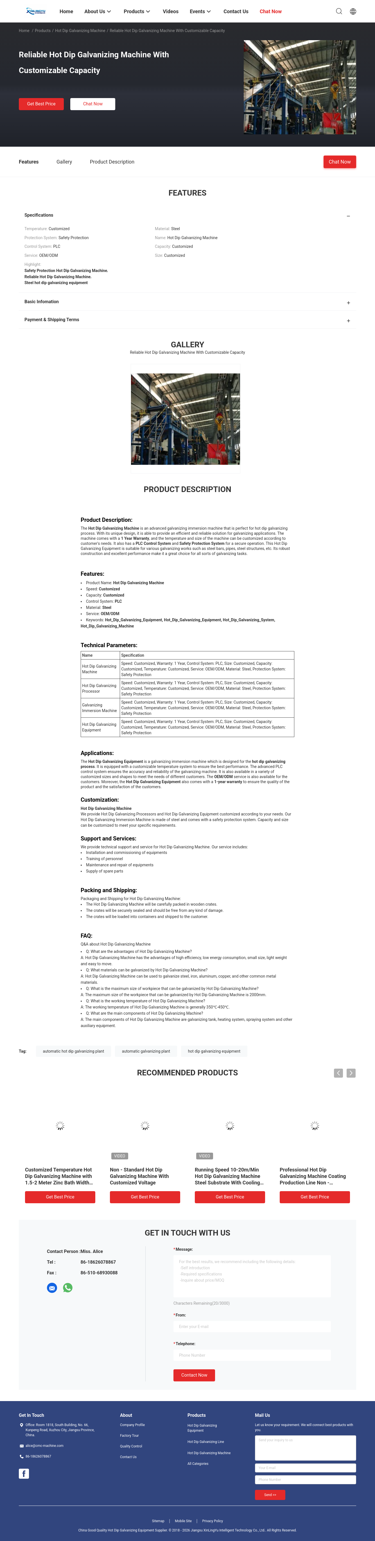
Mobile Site (183, 1521)
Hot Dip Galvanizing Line (206, 1442)
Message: (184, 1249)
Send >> (270, 1495)
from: (181, 1315)
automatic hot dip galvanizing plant (73, 1051)
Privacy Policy (212, 1521)
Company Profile (132, 1425)
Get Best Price (41, 103)
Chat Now (93, 103)
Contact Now (194, 1375)
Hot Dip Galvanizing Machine (80, 30)
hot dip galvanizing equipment (214, 1051)
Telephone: (185, 1343)
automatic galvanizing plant (146, 1051)
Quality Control (131, 1446)
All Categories (198, 1464)
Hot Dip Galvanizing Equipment (202, 1428)
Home (24, 30)
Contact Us (128, 1457)
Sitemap (158, 1521)
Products (43, 30)
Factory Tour (129, 1436)
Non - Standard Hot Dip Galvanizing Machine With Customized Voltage (139, 1176)
